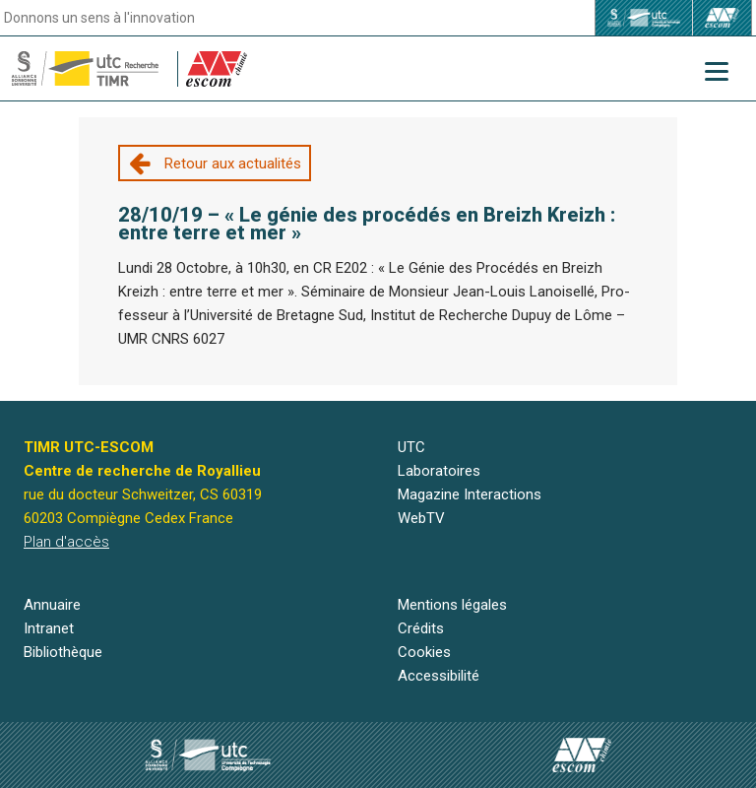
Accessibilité (438, 676)
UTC (411, 447)
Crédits (421, 628)
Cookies (424, 652)
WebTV (421, 518)
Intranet (49, 628)
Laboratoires (439, 471)
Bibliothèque (63, 652)
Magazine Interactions (469, 494)
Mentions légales (452, 605)
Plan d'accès (66, 542)
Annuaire (52, 605)
